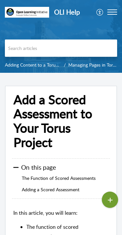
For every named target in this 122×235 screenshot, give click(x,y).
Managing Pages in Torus (92, 65)
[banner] (61, 36)
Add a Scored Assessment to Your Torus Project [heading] (52, 121)
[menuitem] (100, 12)
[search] (61, 48)
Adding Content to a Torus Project (39, 65)
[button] (100, 12)
